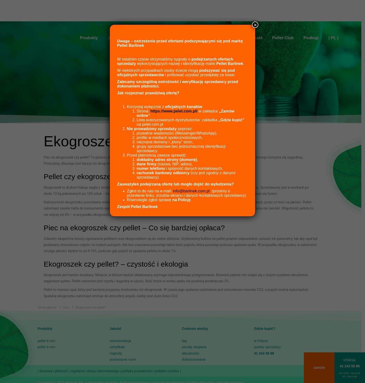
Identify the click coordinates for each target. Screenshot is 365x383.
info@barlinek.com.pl (191, 191)
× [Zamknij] (255, 25)
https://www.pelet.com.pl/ (173, 111)
